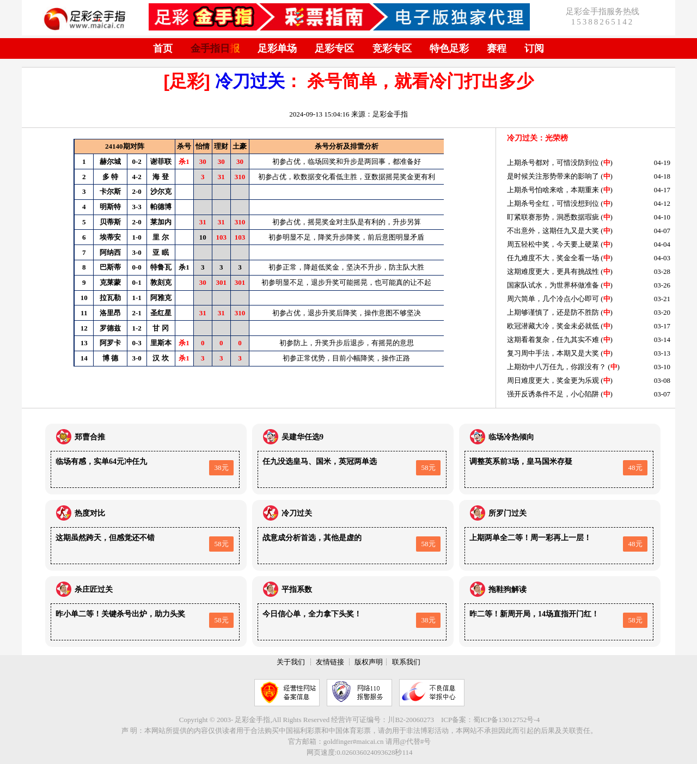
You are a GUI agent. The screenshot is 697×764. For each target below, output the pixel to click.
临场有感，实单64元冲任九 (101, 461)
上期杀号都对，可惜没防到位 (553, 162)
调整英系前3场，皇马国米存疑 (520, 461)
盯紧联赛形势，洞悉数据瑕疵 (553, 217)
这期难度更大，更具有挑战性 (553, 271)
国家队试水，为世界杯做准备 (553, 285)
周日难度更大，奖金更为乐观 (553, 380)
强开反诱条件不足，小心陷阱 (553, 394)
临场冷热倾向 (511, 437)
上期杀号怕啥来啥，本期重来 (553, 190)
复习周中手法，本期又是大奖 (553, 353)
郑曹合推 (90, 437)
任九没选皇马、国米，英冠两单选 (319, 461)
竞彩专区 (392, 48)
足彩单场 (277, 48)
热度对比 (90, 513)
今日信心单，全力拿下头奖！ (312, 614)
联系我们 (406, 662)
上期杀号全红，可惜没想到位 (553, 203)
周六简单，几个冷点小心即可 (553, 299)
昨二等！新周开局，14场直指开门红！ (534, 614)
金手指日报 (215, 48)
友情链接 (330, 662)
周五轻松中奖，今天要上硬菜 (553, 244)
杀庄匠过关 (94, 589)
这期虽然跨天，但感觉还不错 (105, 538)
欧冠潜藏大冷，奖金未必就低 (553, 326)
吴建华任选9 (302, 437)
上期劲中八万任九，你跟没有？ (556, 367)
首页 (163, 48)
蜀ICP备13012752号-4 (506, 720)
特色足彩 (449, 48)
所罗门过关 (507, 513)
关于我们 (291, 662)
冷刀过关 (250, 81)
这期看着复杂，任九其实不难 (553, 339)
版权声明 (368, 662)
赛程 (496, 48)
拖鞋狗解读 (507, 589)
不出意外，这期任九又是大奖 (553, 231)
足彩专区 (334, 48)
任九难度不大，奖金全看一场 (553, 258)
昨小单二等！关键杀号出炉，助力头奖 (120, 614)
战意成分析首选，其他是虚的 (312, 538)
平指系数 (297, 589)
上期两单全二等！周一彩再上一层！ (530, 538)
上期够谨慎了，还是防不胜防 (553, 312)
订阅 (534, 48)
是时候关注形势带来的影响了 (553, 176)
